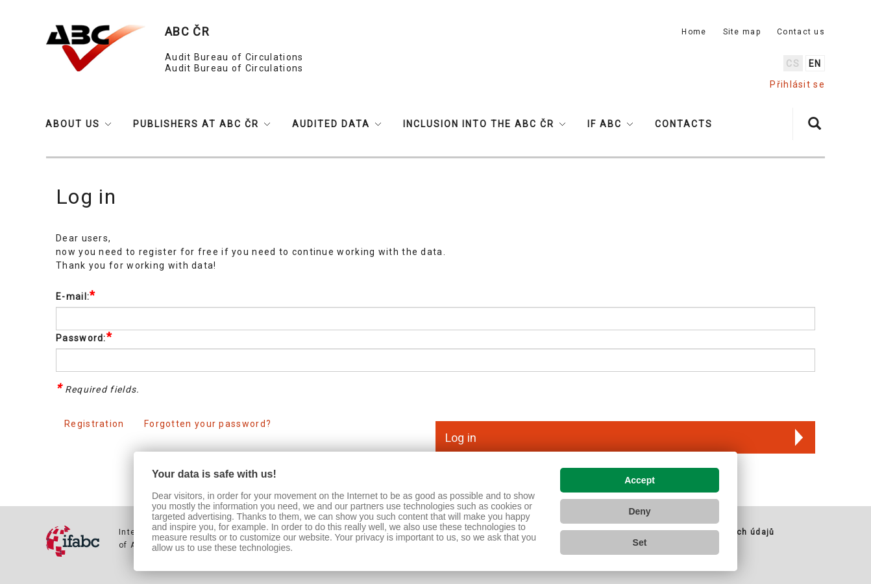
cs (793, 63)
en (815, 63)
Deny (639, 511)
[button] (78, 124)
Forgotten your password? (207, 424)
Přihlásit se (797, 84)
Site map (742, 31)
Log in (460, 437)
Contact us (801, 31)
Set (640, 542)
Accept (639, 480)
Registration (94, 424)
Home (693, 31)
